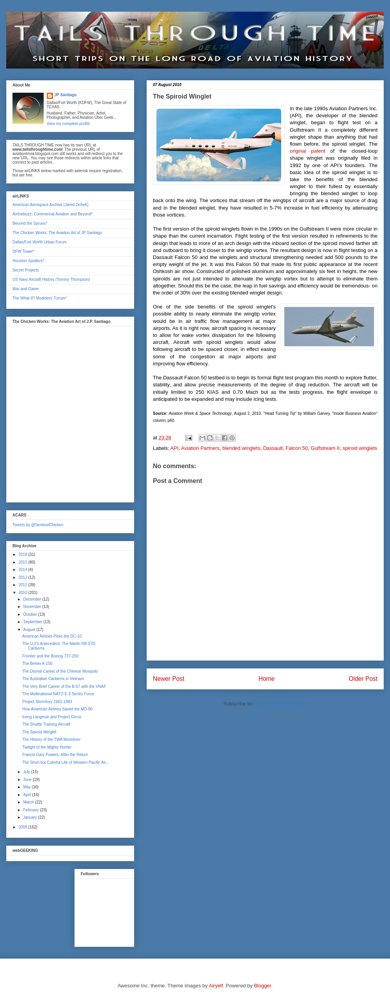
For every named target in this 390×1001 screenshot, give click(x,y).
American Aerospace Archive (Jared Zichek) (50, 205)
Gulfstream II (325, 448)
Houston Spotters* (28, 261)
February (31, 810)
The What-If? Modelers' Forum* (39, 298)
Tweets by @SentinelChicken (37, 525)
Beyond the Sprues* (29, 223)
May (27, 787)
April (27, 795)
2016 (23, 554)
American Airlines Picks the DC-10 (52, 636)
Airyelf (216, 986)
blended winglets (241, 448)
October (30, 614)
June (27, 779)
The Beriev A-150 (37, 663)
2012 (23, 577)
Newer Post (168, 678)
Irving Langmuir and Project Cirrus (52, 717)
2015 (23, 562)
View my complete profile (68, 124)
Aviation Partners (200, 448)
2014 (23, 569)
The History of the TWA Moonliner (51, 739)
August (29, 629)
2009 (23, 827)
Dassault (273, 448)
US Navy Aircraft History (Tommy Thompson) (51, 279)
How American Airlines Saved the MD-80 (57, 709)
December (32, 599)
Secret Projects (25, 270)
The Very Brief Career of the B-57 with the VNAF (64, 686)
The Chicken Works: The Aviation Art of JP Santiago (57, 233)
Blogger (262, 986)
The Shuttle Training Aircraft (46, 724)
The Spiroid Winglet (39, 732)
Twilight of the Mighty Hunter (46, 747)
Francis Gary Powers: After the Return (55, 755)
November (32, 606)
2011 (23, 585)
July (27, 772)
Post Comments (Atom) (280, 704)
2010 (23, 592)
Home (267, 678)
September (33, 622)
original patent (307, 151)
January (30, 817)
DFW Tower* (23, 251)
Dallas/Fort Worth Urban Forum (39, 242)
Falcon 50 (296, 448)
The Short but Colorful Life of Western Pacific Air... (65, 762)
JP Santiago (66, 95)
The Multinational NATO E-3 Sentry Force (58, 694)
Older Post (363, 678)
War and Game (25, 289)
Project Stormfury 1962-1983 (47, 702)
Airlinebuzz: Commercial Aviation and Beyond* (52, 214)
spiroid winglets (359, 448)
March (29, 802)
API (174, 448)
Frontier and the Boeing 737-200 (50, 656)
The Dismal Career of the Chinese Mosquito (60, 671)
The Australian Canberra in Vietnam (53, 679)
